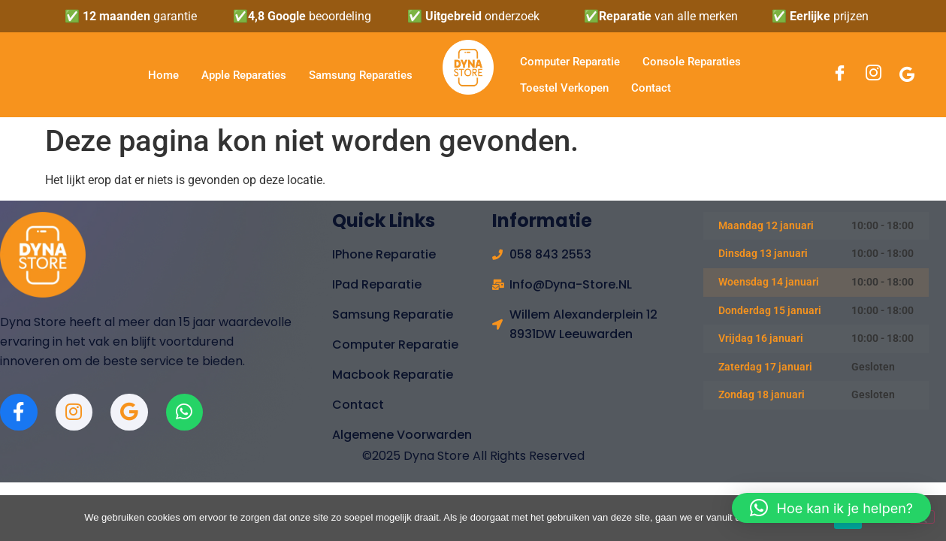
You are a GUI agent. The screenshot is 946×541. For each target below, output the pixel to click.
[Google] (906, 74)
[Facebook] (840, 75)
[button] (831, 508)
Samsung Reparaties (361, 75)
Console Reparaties (691, 61)
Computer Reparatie (570, 61)
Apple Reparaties (243, 75)
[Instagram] (873, 75)
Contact (651, 88)
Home (163, 75)
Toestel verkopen (564, 88)
